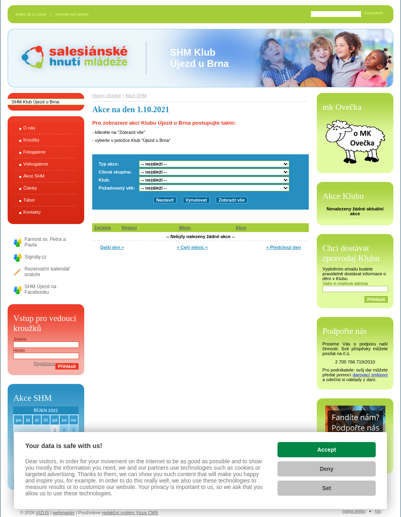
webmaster (64, 512)
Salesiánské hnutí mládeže (70, 58)
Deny (326, 469)
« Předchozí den (283, 247)
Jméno (20, 339)
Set (326, 488)
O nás (29, 127)
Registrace (44, 363)
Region (129, 227)
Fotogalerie (34, 151)
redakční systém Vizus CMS (130, 512)
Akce (241, 227)
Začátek (102, 227)
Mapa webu (353, 511)
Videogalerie (35, 164)
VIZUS (42, 512)
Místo (184, 227)
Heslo (19, 350)
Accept (326, 449)
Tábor (29, 200)
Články (30, 188)
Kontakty (32, 212)
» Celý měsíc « (192, 247)
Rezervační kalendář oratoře (47, 271)
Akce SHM (34, 176)
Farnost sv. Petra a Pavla (45, 242)
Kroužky (31, 139)
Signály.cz (35, 257)
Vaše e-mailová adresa (345, 283)
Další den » (112, 247)
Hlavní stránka (106, 95)
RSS (378, 511)
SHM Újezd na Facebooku (40, 289)
